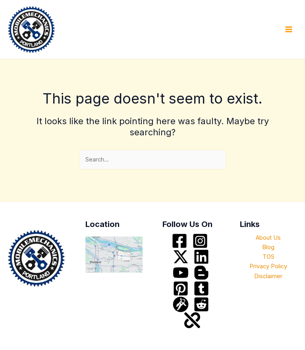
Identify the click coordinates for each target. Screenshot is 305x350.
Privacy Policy (268, 266)
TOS (268, 256)
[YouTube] (181, 273)
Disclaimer (268, 276)
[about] (192, 320)
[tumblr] (201, 288)
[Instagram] (200, 241)
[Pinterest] (181, 288)
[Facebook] (179, 241)
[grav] (181, 304)
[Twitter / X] (181, 257)
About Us (268, 237)
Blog (268, 247)
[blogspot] (201, 273)
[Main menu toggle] (288, 29)
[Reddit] (201, 304)
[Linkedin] (201, 257)
